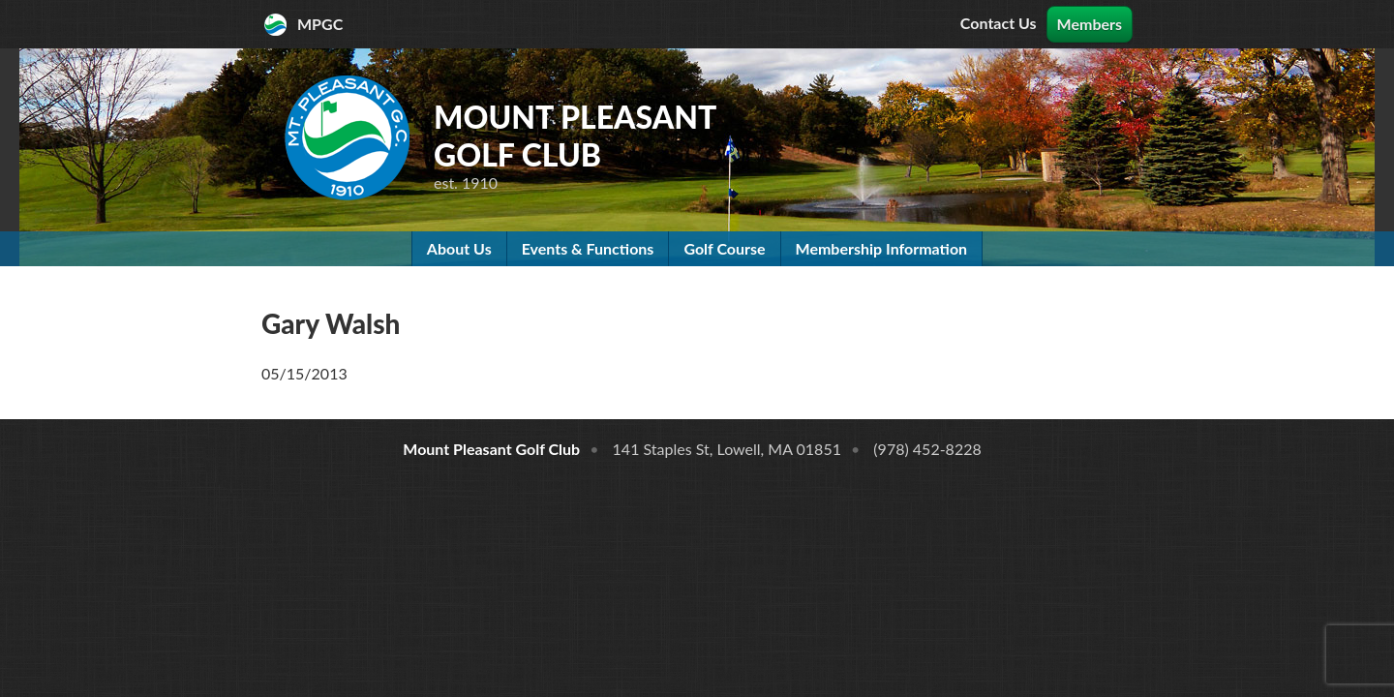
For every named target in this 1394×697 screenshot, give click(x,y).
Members (1089, 24)
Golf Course (724, 248)
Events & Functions (588, 248)
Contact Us (998, 23)
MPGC (320, 24)
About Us (459, 248)
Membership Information (882, 248)
